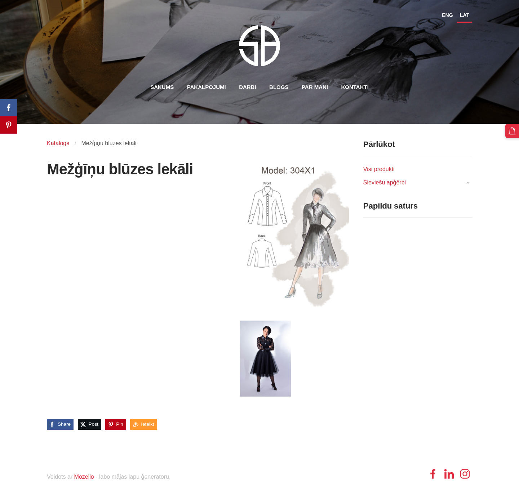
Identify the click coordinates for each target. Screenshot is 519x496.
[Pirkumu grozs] (512, 131)
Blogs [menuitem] (278, 87)
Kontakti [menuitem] (354, 87)
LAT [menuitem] (464, 15)
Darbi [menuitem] (247, 87)
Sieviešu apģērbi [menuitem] (384, 182)
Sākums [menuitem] (162, 87)
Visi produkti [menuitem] (379, 169)
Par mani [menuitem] (315, 87)
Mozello (84, 477)
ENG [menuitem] (447, 15)
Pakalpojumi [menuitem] (206, 87)
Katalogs (58, 143)
